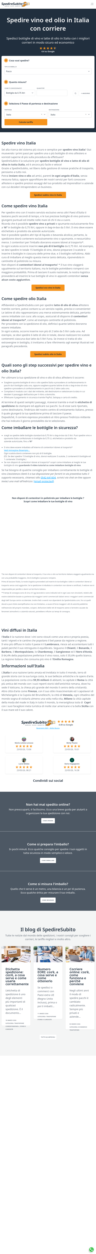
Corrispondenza (12, 1026)
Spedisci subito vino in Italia (48, 195)
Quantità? (41, 88)
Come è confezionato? (13, 88)
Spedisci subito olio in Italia (48, 354)
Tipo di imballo (10, 67)
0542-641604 (48, 477)
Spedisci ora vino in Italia (48, 287)
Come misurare (48, 900)
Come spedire (48, 821)
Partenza (8, 110)
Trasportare (19, 1023)
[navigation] (92, 3)
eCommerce (82, 1027)
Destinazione (54, 110)
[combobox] (26, 114)
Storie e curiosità (45, 1019)
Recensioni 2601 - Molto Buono (48, 728)
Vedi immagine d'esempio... (17, 450)
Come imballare (48, 860)
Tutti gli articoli (48, 1037)
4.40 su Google (66, 724)
